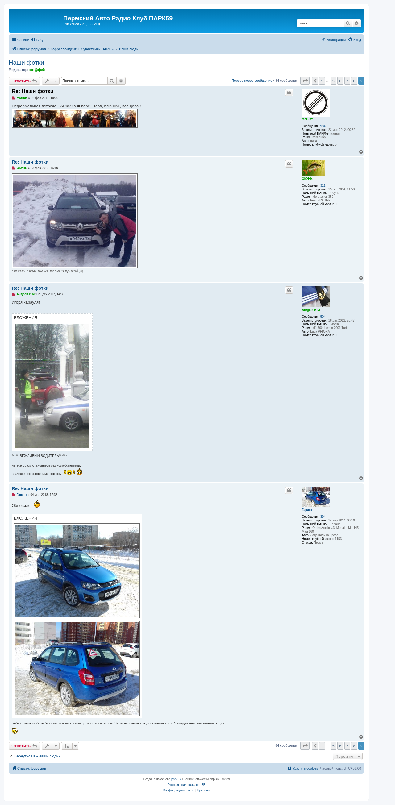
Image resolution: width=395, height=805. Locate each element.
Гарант (307, 510)
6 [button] (340, 81)
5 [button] (333, 81)
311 (323, 185)
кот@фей (37, 70)
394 (323, 516)
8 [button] (354, 81)
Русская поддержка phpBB (186, 784)
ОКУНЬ (307, 179)
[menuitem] (37, 40)
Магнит (307, 119)
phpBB (176, 779)
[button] (305, 81)
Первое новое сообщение (251, 80)
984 (323, 126)
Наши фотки (26, 62)
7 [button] (347, 81)
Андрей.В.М (311, 310)
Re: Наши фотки (32, 91)
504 (323, 316)
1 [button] (322, 81)
